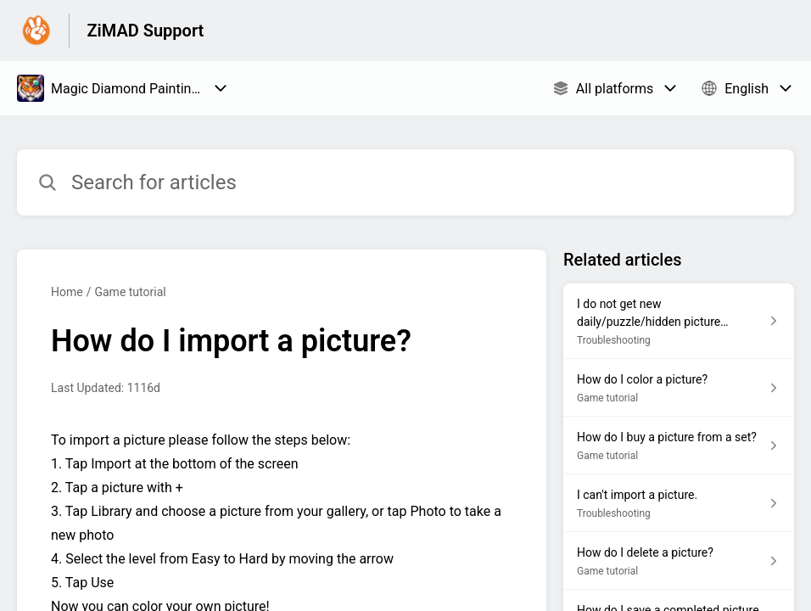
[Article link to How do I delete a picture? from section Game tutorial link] (678, 561)
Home (67, 292)
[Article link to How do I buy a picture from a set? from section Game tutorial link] (678, 445)
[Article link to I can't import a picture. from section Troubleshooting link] (678, 503)
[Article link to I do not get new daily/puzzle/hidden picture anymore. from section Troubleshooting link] (678, 321)
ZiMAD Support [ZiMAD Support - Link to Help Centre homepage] (145, 30)
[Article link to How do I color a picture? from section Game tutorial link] (678, 388)
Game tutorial (129, 292)
